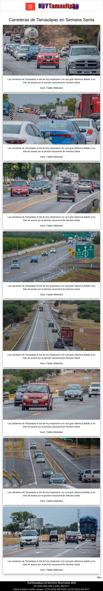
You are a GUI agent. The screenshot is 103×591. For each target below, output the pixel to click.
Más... (100, 577)
